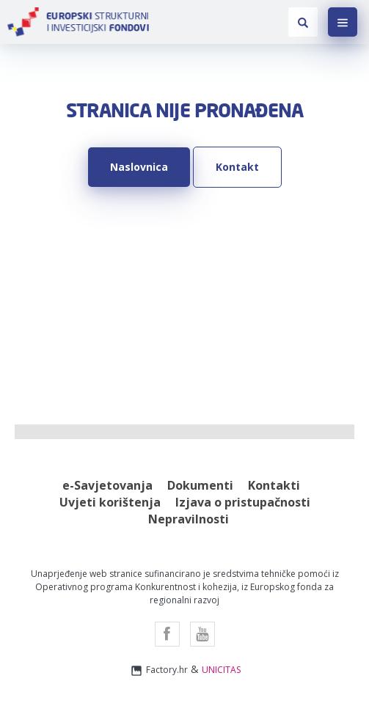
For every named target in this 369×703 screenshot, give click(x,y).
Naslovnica (139, 167)
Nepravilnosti (188, 519)
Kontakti (274, 485)
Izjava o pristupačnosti (242, 502)
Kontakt (237, 167)
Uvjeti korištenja (110, 502)
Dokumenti (200, 485)
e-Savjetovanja (107, 485)
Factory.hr (158, 670)
